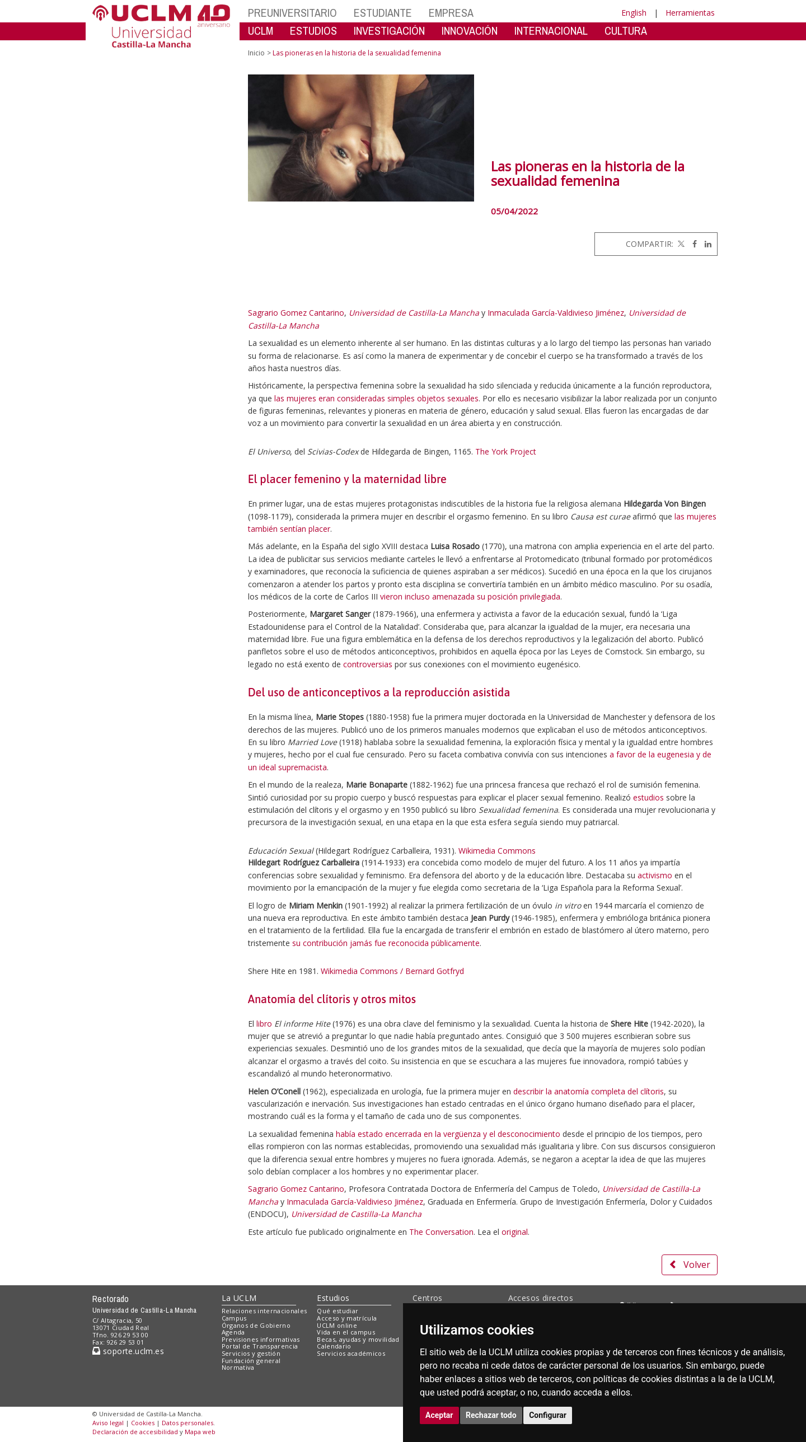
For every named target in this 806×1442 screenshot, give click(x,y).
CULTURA (625, 30)
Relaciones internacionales (264, 1311)
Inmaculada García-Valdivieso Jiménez (556, 312)
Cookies (142, 1422)
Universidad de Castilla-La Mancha (414, 312)
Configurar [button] (547, 1415)
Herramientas (690, 12)
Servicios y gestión (251, 1353)
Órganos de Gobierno (256, 1325)
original (515, 1231)
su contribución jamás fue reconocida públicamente (386, 943)
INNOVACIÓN (470, 30)
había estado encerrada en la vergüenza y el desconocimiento (448, 1134)
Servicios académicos (351, 1353)
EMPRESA (451, 12)
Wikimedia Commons (497, 850)
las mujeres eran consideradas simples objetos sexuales (376, 398)
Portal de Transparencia (260, 1346)
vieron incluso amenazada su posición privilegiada (470, 596)
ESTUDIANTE (383, 12)
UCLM (260, 30)
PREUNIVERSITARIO (292, 12)
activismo (655, 875)
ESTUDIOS (313, 30)
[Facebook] (692, 243)
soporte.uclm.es (128, 1351)
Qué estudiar (337, 1311)
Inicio (256, 53)
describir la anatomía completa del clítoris (588, 1091)
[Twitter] (680, 243)
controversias (367, 664)
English (633, 12)
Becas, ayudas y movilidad (358, 1339)
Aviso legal (108, 1422)
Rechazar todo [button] (491, 1415)
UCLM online (337, 1325)
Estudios (333, 1298)
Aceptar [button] (439, 1415)
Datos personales (187, 1422)
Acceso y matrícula (347, 1318)
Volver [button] (689, 1264)
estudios (648, 797)
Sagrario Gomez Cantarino (296, 312)
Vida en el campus (346, 1332)
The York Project (505, 451)
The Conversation (441, 1231)
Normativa (238, 1367)
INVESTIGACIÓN (389, 30)
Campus (234, 1318)
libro (264, 1023)
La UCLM (239, 1298)
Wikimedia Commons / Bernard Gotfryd (392, 971)
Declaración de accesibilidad (135, 1431)
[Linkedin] (705, 243)
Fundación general (251, 1360)
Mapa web (200, 1431)
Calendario (334, 1346)
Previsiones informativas (261, 1339)
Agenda (233, 1332)
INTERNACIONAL (551, 30)
